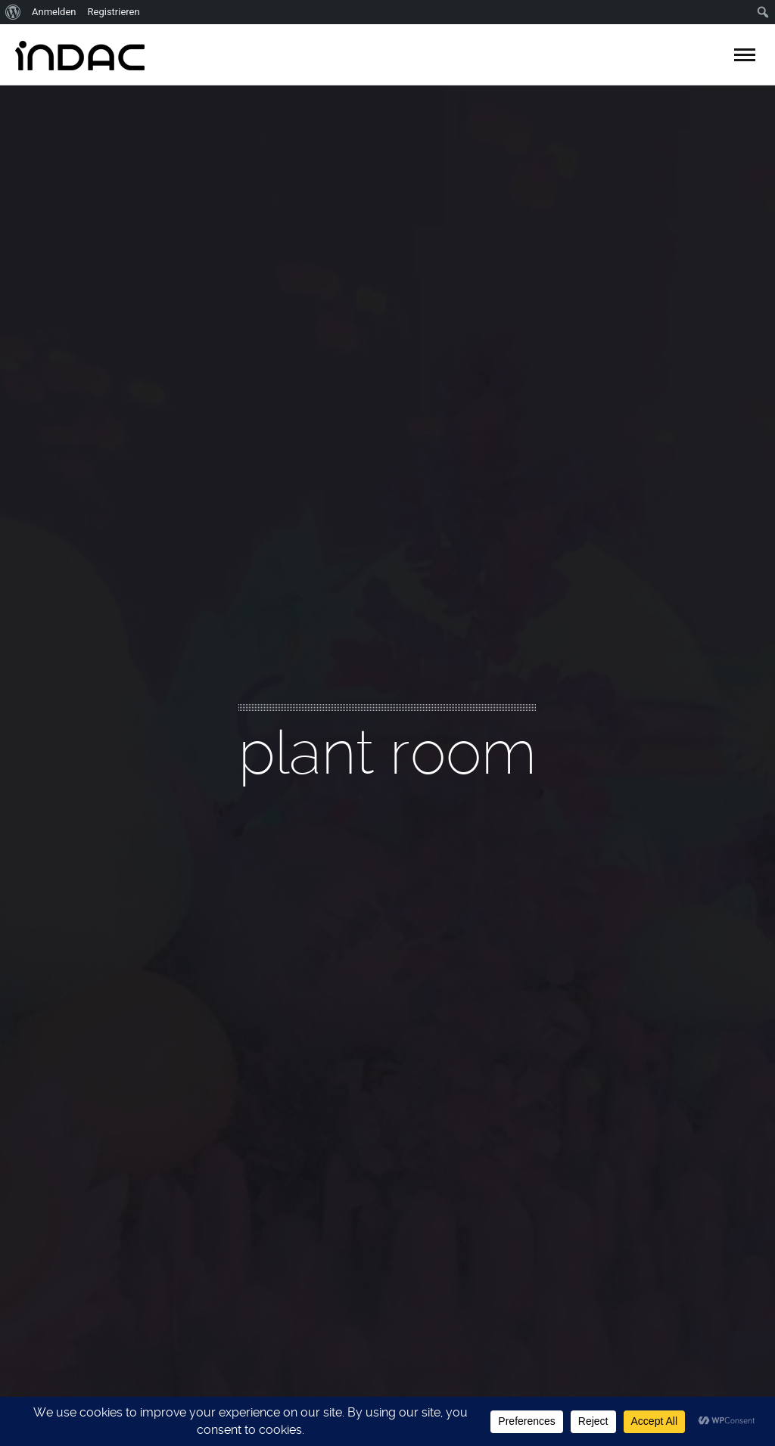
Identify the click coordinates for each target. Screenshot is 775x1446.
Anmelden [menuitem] (54, 11)
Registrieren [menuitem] (114, 11)
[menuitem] (13, 12)
